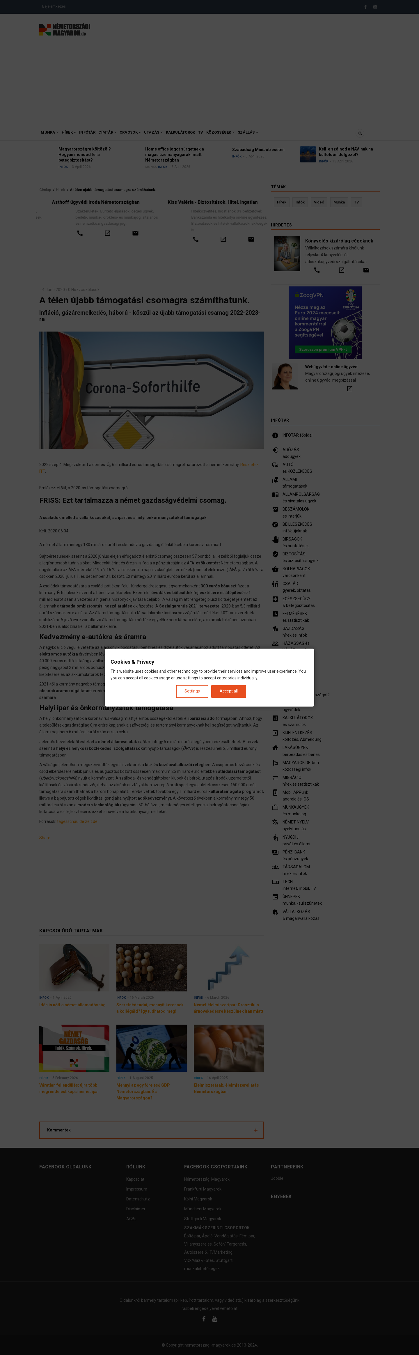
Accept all (229, 691)
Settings (192, 691)
